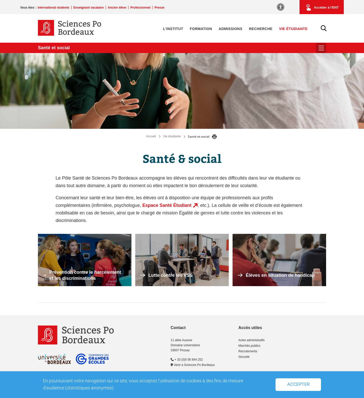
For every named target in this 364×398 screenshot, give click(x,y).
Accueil (151, 136)
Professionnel (140, 7)
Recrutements (247, 351)
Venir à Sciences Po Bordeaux (193, 365)
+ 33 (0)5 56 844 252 (187, 359)
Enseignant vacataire (88, 7)
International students (53, 7)
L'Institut (173, 29)
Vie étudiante (293, 29)
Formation (201, 29)
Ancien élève (117, 7)
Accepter (298, 384)
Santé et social (54, 47)
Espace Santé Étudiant (166, 205)
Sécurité (243, 357)
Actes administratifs (251, 340)
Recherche (260, 29)
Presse (159, 7)
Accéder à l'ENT (322, 7)
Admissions (230, 29)
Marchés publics (249, 345)
